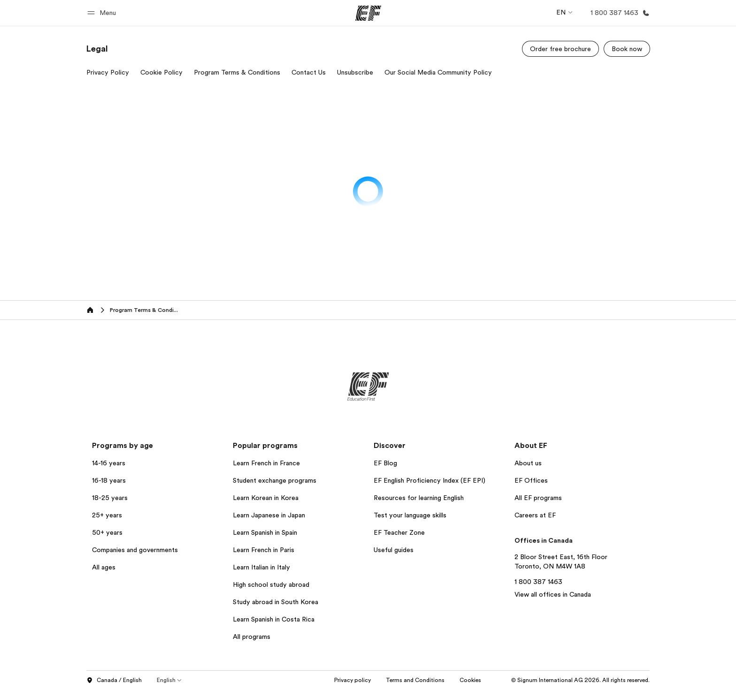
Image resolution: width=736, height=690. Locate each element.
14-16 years (108, 463)
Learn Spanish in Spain (265, 532)
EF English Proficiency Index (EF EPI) (429, 480)
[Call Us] (618, 13)
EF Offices (531, 480)
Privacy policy (352, 680)
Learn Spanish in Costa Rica (273, 619)
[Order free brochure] (560, 48)
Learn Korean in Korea (266, 497)
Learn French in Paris (263, 550)
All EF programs (538, 497)
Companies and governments (135, 550)
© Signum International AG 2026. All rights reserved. (580, 680)
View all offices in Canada (552, 594)
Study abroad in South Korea (275, 602)
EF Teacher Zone (399, 532)
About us (528, 463)
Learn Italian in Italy (261, 567)
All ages (103, 567)
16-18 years (109, 480)
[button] (103, 13)
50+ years (107, 532)
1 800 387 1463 (538, 581)
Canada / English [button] (114, 680)
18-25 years (110, 497)
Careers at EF (535, 515)
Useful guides (394, 550)
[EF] (368, 13)
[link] (97, 48)
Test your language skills (410, 515)
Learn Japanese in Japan (269, 515)
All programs (251, 636)
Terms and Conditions (415, 680)
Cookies (470, 680)
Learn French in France (266, 463)
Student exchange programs (274, 480)
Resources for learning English (419, 497)
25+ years (107, 515)
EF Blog (385, 463)
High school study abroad (271, 584)
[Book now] (627, 48)
